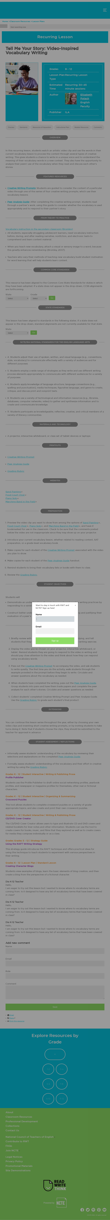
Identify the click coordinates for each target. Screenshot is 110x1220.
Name (39, 615)
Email (38, 627)
